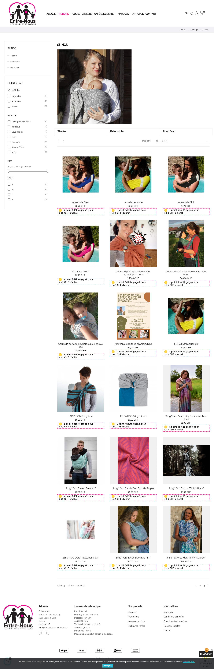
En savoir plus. (189, 662)
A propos (168, 612)
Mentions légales (171, 626)
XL (28, 199)
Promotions (133, 617)
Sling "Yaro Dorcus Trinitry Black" (186, 488)
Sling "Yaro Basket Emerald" (81, 488)
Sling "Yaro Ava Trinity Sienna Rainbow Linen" (186, 418)
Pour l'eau (15, 67)
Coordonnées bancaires (175, 621)
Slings (11, 48)
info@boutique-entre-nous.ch (53, 627)
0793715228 (44, 624)
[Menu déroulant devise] (186, 13)
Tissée (13, 56)
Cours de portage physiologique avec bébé (186, 273)
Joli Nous (28, 126)
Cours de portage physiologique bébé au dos (80, 345)
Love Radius (28, 131)
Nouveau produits (136, 621)
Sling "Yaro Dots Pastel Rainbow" (81, 557)
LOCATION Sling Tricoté (133, 416)
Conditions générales (173, 617)
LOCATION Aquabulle (186, 344)
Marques (132, 612)
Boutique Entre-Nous (28, 121)
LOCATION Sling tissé (81, 416)
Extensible (15, 61)
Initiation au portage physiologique (133, 344)
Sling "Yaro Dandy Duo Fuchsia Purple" (133, 488)
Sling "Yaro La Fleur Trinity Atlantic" (186, 557)
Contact (167, 630)
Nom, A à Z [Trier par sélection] (183, 141)
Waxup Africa (28, 147)
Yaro (28, 152)
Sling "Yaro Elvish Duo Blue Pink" (133, 557)
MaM (28, 137)
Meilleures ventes (136, 626)
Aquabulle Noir (186, 202)
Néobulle (28, 142)
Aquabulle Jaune (133, 202)
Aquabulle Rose (80, 271)
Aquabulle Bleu (80, 202)
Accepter (107, 666)
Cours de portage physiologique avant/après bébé (133, 273)
